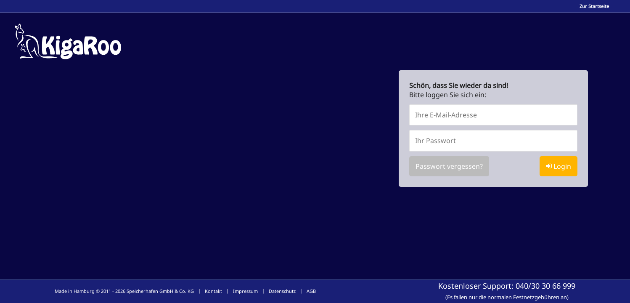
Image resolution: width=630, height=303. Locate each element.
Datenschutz (282, 291)
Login (558, 166)
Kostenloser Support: (506, 291)
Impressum (245, 291)
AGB (311, 291)
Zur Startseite (594, 6)
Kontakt (213, 291)
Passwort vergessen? (449, 166)
